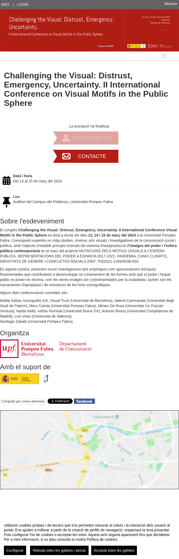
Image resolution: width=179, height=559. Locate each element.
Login (22, 4)
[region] (89, 537)
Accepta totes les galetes (114, 550)
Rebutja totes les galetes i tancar (59, 550)
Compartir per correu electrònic (23, 401)
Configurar (15, 550)
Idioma (170, 4)
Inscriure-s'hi (92, 138)
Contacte (92, 156)
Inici (5, 4)
